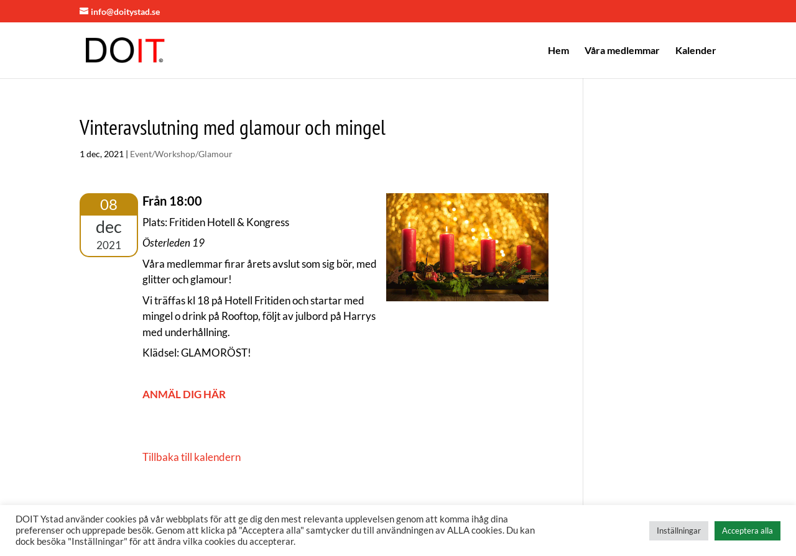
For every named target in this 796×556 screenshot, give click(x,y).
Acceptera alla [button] (747, 530)
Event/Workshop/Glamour (181, 153)
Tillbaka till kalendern (191, 456)
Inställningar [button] (679, 530)
